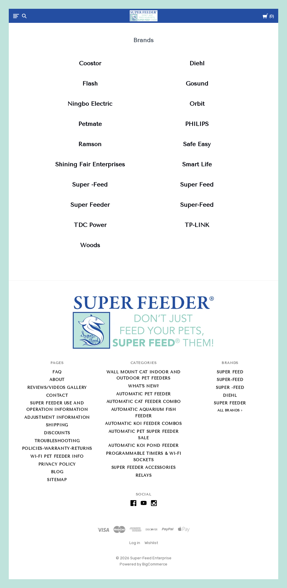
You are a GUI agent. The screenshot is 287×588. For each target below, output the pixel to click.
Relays (143, 475)
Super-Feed (197, 204)
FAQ (57, 372)
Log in (134, 543)
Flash (90, 83)
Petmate (90, 124)
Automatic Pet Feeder (143, 394)
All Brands (228, 410)
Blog (57, 472)
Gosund (197, 83)
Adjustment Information (57, 417)
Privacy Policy (57, 464)
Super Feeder (90, 204)
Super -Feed (90, 184)
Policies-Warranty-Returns (57, 448)
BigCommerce (154, 564)
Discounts (57, 433)
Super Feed (197, 184)
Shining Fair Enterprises (90, 164)
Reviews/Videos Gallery (57, 387)
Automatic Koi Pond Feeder (143, 445)
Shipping (57, 425)
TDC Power (90, 225)
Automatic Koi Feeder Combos (143, 423)
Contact (57, 395)
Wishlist (151, 543)
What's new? (143, 386)
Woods (90, 245)
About (57, 379)
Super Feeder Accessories (143, 467)
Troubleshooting (57, 441)
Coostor (90, 63)
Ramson (90, 144)
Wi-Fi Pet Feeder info (57, 456)
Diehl (196, 63)
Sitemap (57, 480)
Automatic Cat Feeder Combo (143, 401)
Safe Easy (197, 144)
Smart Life (197, 164)
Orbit (197, 103)
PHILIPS (197, 124)
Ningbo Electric (90, 103)
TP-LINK (197, 225)
